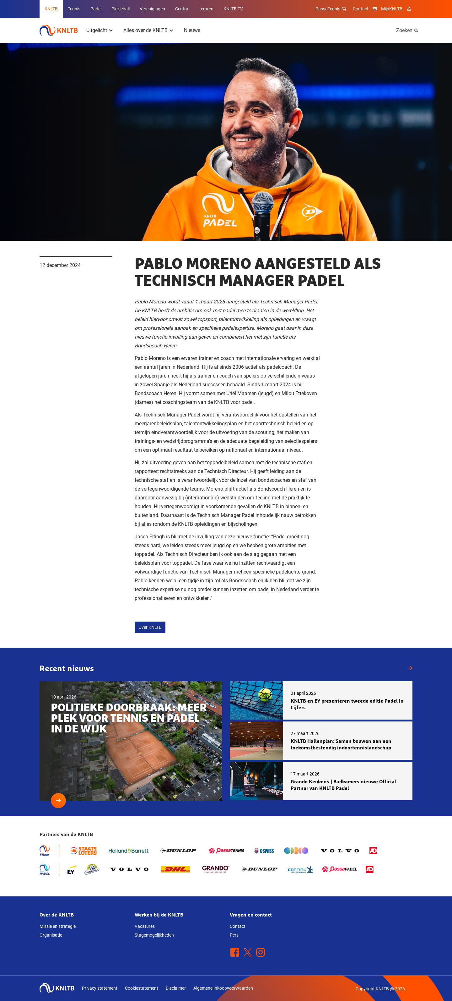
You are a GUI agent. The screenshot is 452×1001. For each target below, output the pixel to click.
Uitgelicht (96, 30)
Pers (234, 935)
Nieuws (192, 30)
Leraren (205, 8)
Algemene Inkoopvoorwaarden (223, 988)
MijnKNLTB (391, 8)
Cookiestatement (141, 988)
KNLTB (51, 8)
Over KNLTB (150, 627)
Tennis (74, 8)
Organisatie (51, 935)
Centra (181, 8)
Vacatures (145, 926)
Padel (95, 8)
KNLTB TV (233, 8)
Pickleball (120, 8)
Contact (361, 8)
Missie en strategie (58, 926)
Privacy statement (99, 988)
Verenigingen (152, 8)
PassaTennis (331, 8)
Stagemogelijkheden (154, 935)
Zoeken (404, 30)
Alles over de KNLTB (145, 30)
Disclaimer (176, 988)
